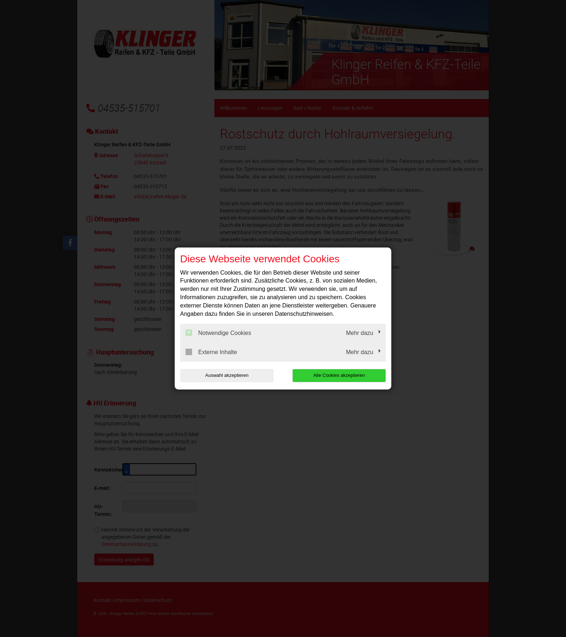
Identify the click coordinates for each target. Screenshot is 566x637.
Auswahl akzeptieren (226, 375)
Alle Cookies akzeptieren (339, 375)
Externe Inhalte (211, 352)
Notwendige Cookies (218, 333)
